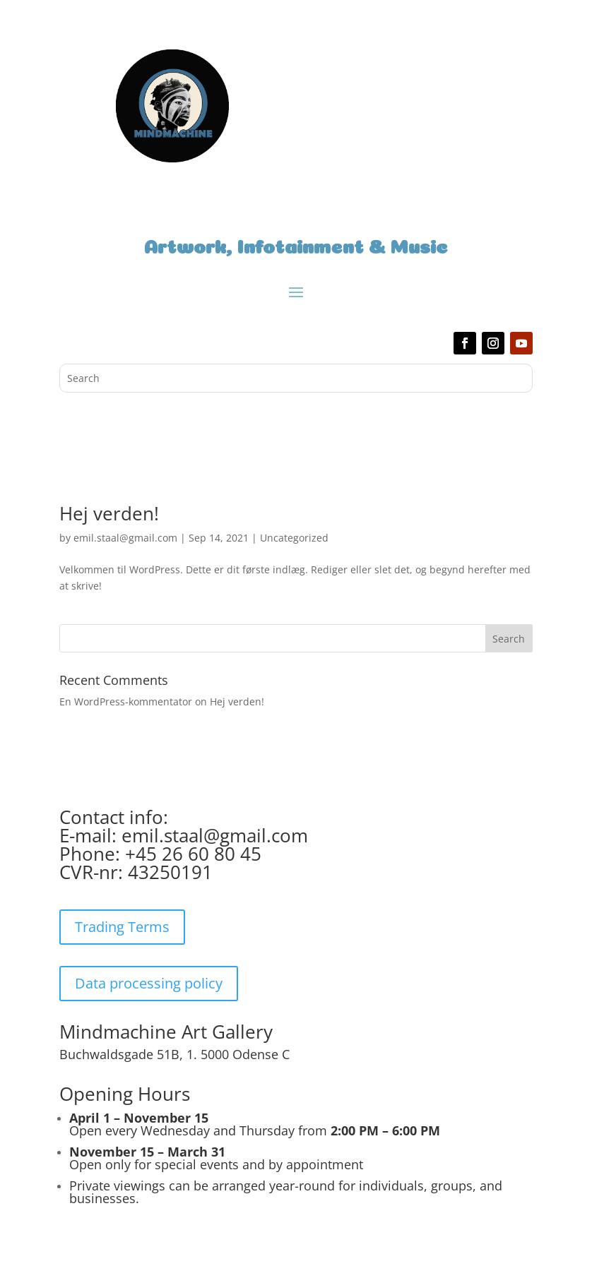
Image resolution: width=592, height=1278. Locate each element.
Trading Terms (122, 926)
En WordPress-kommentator (125, 701)
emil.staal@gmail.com (125, 537)
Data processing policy (149, 983)
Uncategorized (294, 537)
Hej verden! (109, 513)
